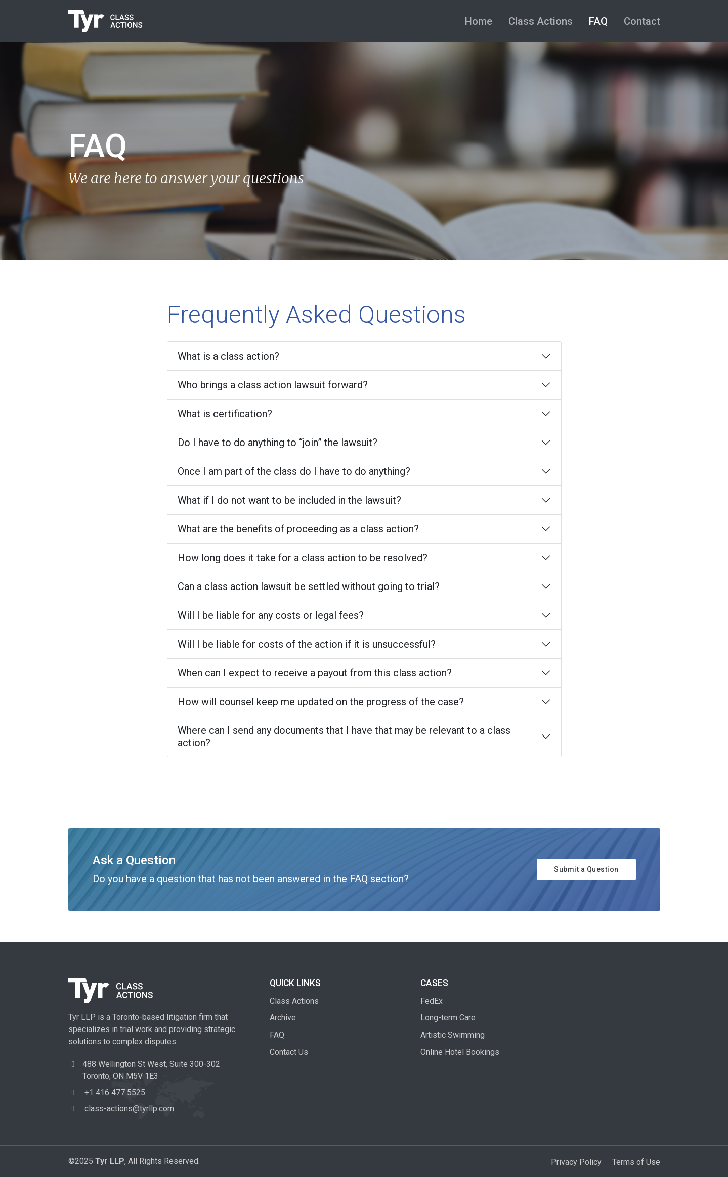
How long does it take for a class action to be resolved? (302, 558)
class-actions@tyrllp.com (121, 1108)
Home (478, 21)
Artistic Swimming (452, 1035)
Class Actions (540, 21)
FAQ (598, 21)
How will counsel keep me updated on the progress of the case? (321, 702)
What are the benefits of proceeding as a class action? (298, 529)
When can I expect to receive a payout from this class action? (315, 673)
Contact (642, 21)
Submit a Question (586, 869)
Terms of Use (636, 1162)
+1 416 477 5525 (106, 1092)
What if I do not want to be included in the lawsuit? (289, 500)
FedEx (431, 1001)
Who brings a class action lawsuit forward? (273, 385)
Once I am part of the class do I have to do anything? (294, 471)
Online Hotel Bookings (459, 1052)
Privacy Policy (576, 1162)
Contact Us (289, 1052)
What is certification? (225, 414)
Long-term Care (448, 1017)
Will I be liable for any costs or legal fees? (271, 615)
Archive (283, 1017)
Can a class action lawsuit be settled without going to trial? (309, 586)
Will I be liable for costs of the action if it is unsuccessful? (307, 644)
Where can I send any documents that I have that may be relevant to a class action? (344, 736)
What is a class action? (228, 356)
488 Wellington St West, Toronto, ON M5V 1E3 (151, 1070)
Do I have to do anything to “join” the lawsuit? (277, 442)
